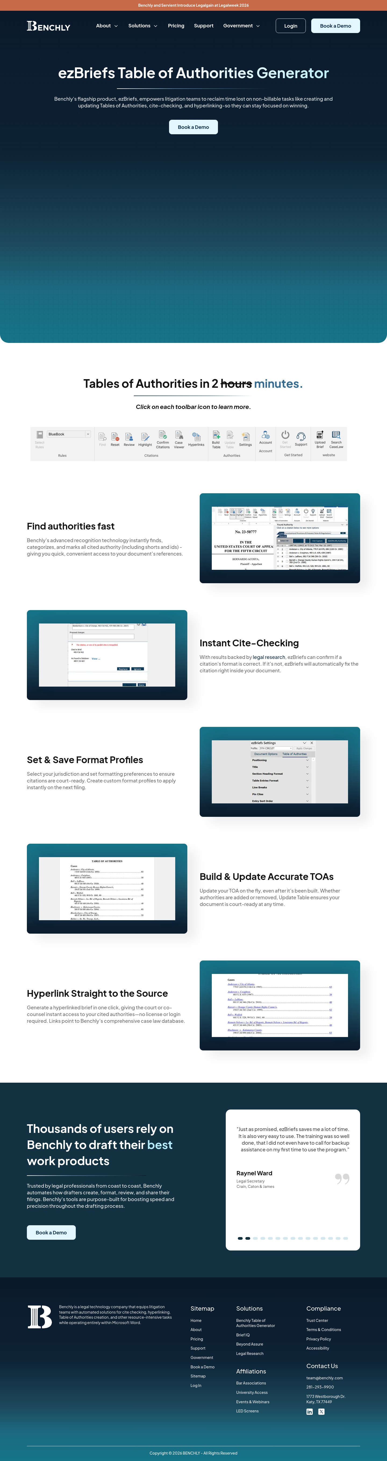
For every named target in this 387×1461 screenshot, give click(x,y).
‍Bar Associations (251, 1382)
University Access (252, 1392)
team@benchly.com (324, 1377)
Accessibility (317, 1348)
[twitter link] (321, 1411)
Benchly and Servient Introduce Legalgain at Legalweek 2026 (193, 5)
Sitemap (198, 1375)
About (107, 25)
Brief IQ (243, 1334)
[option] (292, 1157)
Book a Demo (335, 26)
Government (242, 25)
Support (204, 25)
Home (196, 1320)
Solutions (143, 25)
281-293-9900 (320, 1386)
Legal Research (250, 1353)
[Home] (48, 25)
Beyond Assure (249, 1344)
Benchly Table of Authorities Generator (255, 1323)
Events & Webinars (253, 1401)
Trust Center (317, 1320)
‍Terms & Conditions (323, 1329)
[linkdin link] (309, 1411)
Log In (196, 1385)
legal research (269, 657)
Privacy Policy (318, 1338)
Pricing (176, 25)
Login (290, 26)
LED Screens (247, 1410)
